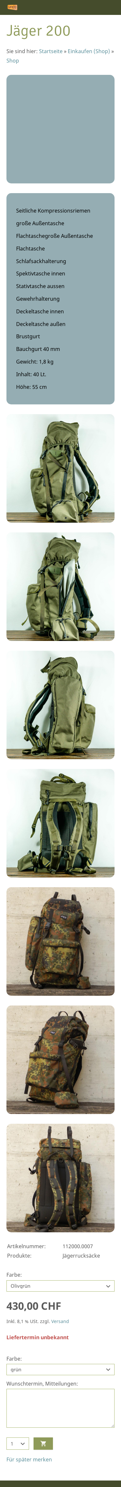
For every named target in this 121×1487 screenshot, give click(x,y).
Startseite (51, 51)
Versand (60, 1321)
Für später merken (29, 1459)
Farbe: (14, 1274)
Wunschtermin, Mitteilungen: (42, 1383)
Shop (12, 60)
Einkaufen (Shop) (89, 51)
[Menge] (17, 1443)
